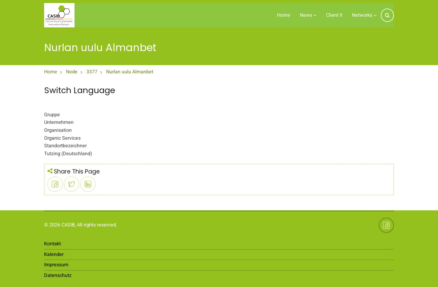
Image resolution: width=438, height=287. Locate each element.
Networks (364, 15)
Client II (334, 15)
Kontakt (52, 243)
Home (283, 15)
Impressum (56, 264)
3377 (91, 71)
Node (72, 71)
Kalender (54, 254)
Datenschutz (57, 275)
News (308, 15)
